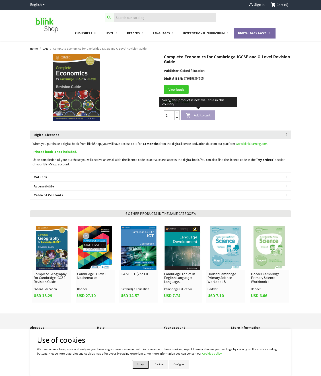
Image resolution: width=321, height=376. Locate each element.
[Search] (160, 17)
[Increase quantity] (177, 113)
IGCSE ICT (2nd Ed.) (135, 274)
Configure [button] (178, 364)
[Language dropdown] (38, 5)
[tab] (160, 135)
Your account (174, 327)
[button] (160, 135)
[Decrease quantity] (177, 117)
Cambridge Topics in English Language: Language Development (179, 278)
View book (176, 89)
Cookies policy (212, 354)
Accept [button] (141, 364)
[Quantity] (169, 115)
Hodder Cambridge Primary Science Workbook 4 (265, 278)
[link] (52, 264)
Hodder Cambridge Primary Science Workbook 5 (222, 278)
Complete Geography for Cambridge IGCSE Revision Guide (50, 278)
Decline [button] (159, 364)
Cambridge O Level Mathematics (91, 276)
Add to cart (198, 115)
